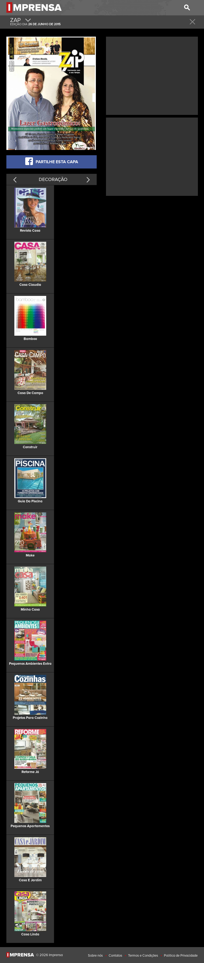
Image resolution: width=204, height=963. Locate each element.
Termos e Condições (143, 955)
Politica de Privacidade (181, 955)
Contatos (115, 955)
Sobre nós (95, 955)
